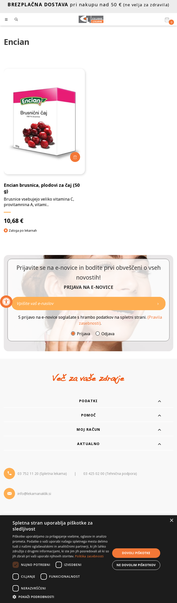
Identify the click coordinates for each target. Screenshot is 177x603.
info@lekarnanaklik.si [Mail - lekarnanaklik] (34, 493)
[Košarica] (167, 19)
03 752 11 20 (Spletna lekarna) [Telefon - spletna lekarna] (42, 473)
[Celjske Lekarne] (91, 19)
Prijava (83, 333)
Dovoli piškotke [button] (136, 553)
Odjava (107, 333)
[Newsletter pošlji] (157, 303)
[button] (61, 596)
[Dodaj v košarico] (75, 157)
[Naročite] (88, 303)
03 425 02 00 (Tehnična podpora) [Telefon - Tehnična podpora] (110, 473)
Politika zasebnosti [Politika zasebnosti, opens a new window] (89, 556)
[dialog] (88, 559)
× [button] (171, 521)
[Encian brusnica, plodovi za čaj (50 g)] (44, 146)
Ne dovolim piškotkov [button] (136, 565)
